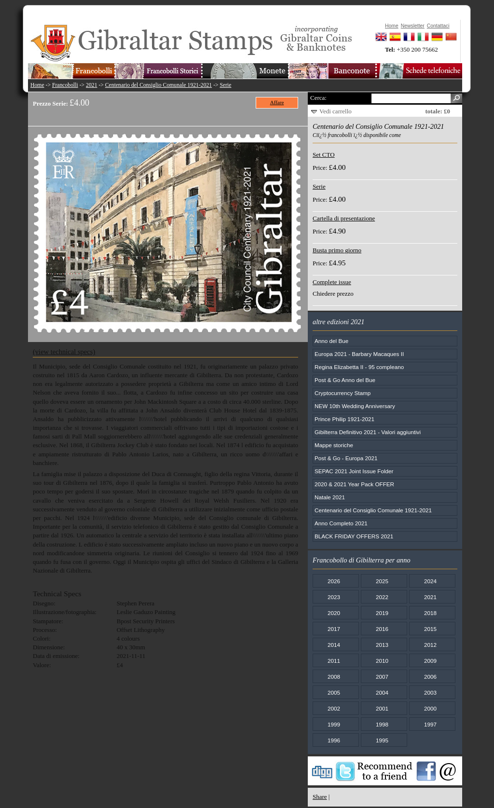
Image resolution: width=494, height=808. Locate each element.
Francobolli (65, 85)
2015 (430, 629)
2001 (382, 708)
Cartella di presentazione (344, 218)
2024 (430, 581)
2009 (430, 660)
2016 (382, 629)
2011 (334, 660)
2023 (334, 597)
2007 (382, 676)
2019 (382, 613)
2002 (334, 708)
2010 (382, 660)
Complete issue (332, 282)
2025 (382, 581)
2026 (334, 581)
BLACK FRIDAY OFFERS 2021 (354, 536)
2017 (334, 629)
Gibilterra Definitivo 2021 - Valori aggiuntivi (368, 432)
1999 (334, 724)
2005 (334, 692)
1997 (430, 724)
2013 (382, 645)
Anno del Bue (331, 341)
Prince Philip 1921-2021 (344, 419)
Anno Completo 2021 (341, 523)
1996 (334, 740)
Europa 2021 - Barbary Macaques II (359, 354)
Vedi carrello (335, 111)
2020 (334, 613)
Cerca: (318, 97)
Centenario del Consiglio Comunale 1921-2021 (158, 85)
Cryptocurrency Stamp (342, 393)
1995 (382, 740)
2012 (430, 645)
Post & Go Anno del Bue (345, 380)
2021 (91, 85)
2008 (334, 676)
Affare (277, 102)
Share (320, 796)
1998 (382, 724)
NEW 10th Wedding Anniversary (355, 406)
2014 (334, 645)
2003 (430, 692)
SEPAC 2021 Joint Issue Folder (354, 471)
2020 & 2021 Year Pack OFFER (354, 484)
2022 (382, 597)
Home (37, 85)
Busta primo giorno (337, 250)
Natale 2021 (330, 497)
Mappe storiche (334, 445)
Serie (226, 85)
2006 (430, 676)
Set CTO (324, 154)
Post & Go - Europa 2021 (346, 458)
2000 (430, 708)
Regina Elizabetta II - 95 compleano (359, 367)
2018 (430, 613)
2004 (382, 692)
